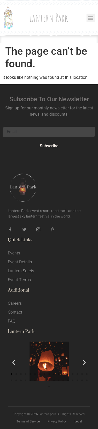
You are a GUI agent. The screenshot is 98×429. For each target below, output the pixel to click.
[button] (91, 18)
